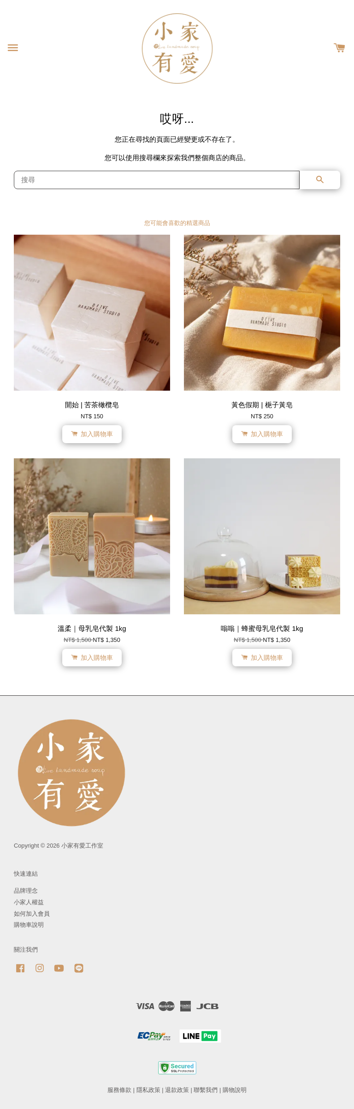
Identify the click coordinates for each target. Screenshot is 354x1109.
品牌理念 (26, 890)
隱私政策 (148, 1089)
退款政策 (177, 1089)
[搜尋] (157, 180)
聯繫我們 (206, 1089)
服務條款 (119, 1089)
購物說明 (235, 1089)
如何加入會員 (32, 913)
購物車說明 (29, 924)
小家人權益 (29, 902)
